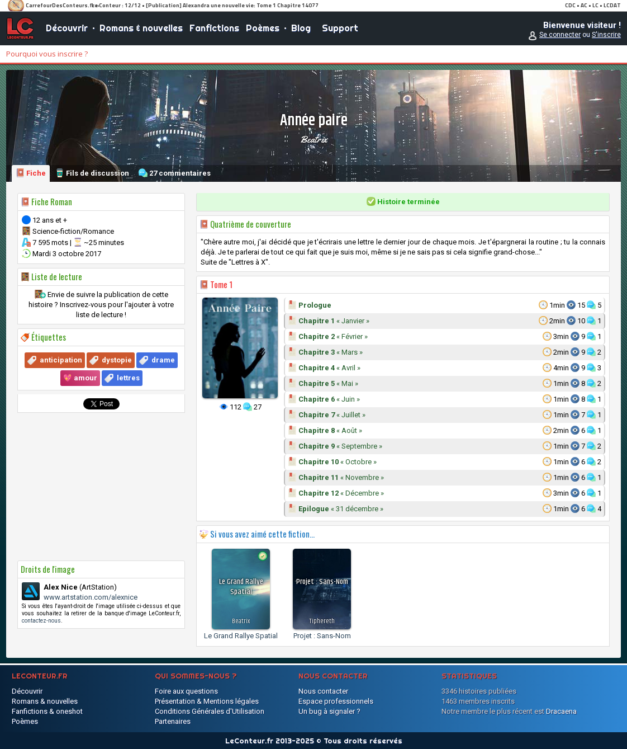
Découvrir (67, 28)
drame (163, 360)
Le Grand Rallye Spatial (241, 636)
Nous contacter (323, 691)
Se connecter (560, 35)
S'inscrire (606, 35)
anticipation (61, 360)
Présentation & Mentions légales (207, 701)
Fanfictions (214, 28)
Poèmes (262, 28)
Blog (301, 28)
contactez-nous (41, 621)
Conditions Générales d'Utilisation (209, 711)
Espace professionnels (335, 701)
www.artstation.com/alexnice (90, 597)
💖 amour (80, 378)
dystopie (117, 360)
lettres (128, 378)
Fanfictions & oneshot (47, 711)
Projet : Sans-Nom (322, 636)
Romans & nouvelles (141, 28)
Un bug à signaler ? (329, 711)
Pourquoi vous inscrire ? (47, 54)
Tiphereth (322, 621)
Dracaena (561, 711)
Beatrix (313, 139)
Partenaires (173, 721)
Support (340, 28)
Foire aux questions (186, 691)
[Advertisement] (101, 487)
